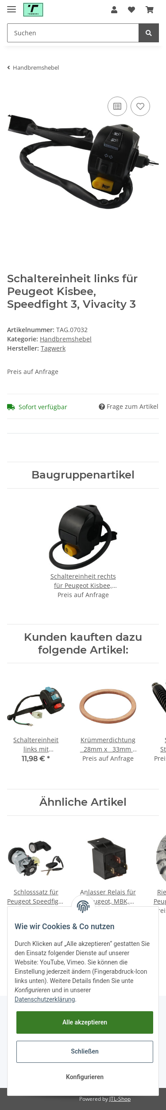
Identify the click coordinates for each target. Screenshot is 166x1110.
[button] (114, 10)
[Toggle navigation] (11, 5)
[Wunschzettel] (131, 10)
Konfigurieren (85, 1076)
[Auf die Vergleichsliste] (117, 106)
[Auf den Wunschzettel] (140, 106)
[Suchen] (73, 32)
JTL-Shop (120, 1099)
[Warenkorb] (149, 10)
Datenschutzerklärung (45, 999)
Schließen (85, 1051)
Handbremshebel (66, 339)
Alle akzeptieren (84, 1022)
